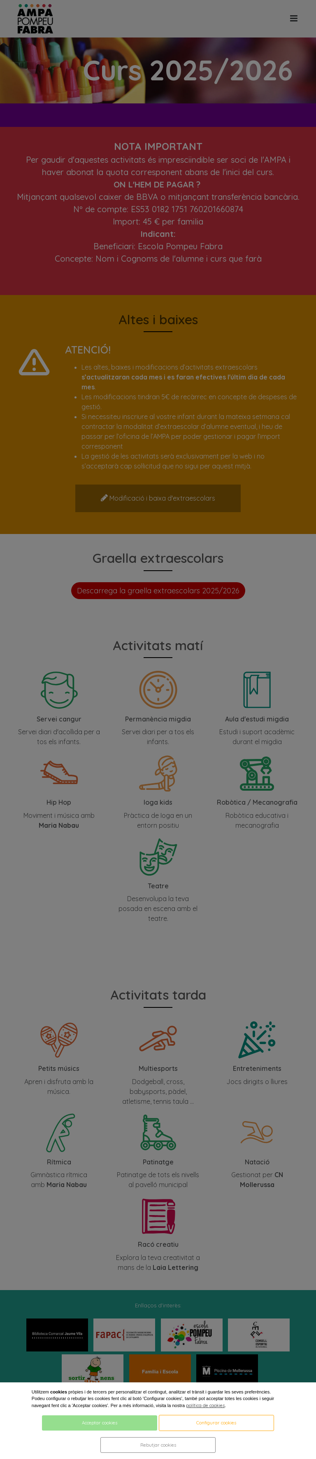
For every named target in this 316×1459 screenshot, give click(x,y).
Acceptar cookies (99, 1423)
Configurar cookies (216, 1423)
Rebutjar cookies (158, 1445)
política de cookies (205, 1405)
